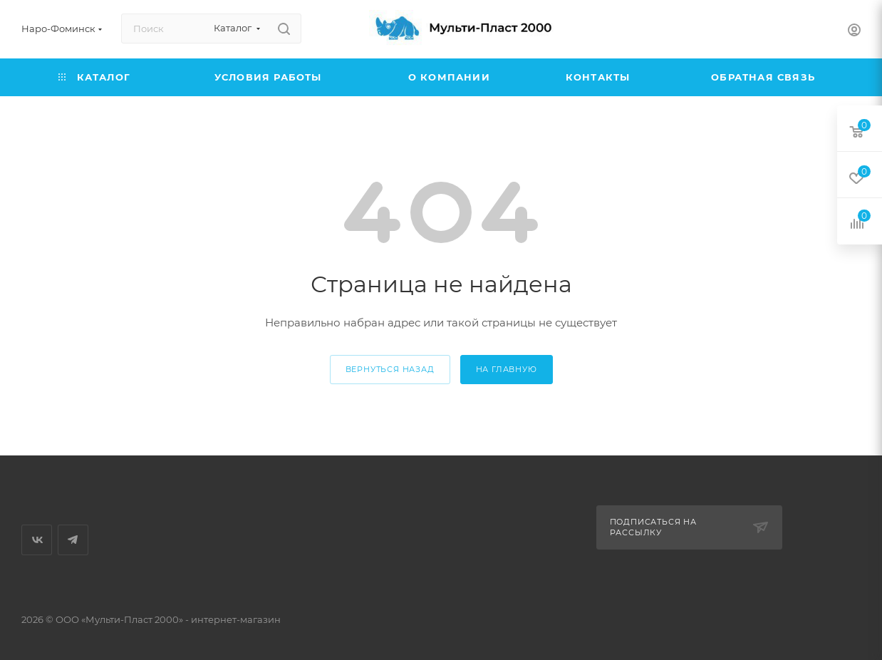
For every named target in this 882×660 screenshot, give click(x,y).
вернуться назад (390, 369)
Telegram (73, 540)
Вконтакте (36, 540)
